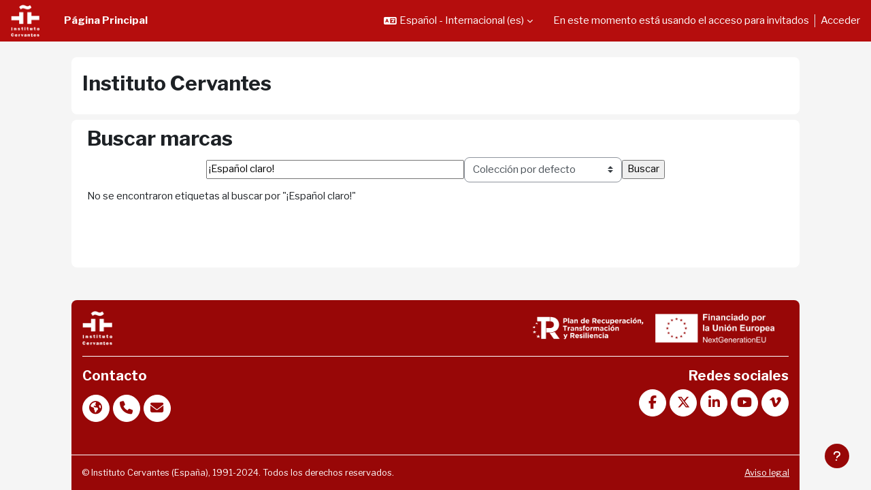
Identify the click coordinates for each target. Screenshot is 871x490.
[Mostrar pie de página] (837, 456)
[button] (458, 20)
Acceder (840, 20)
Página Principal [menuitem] (106, 20)
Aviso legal (745, 473)
